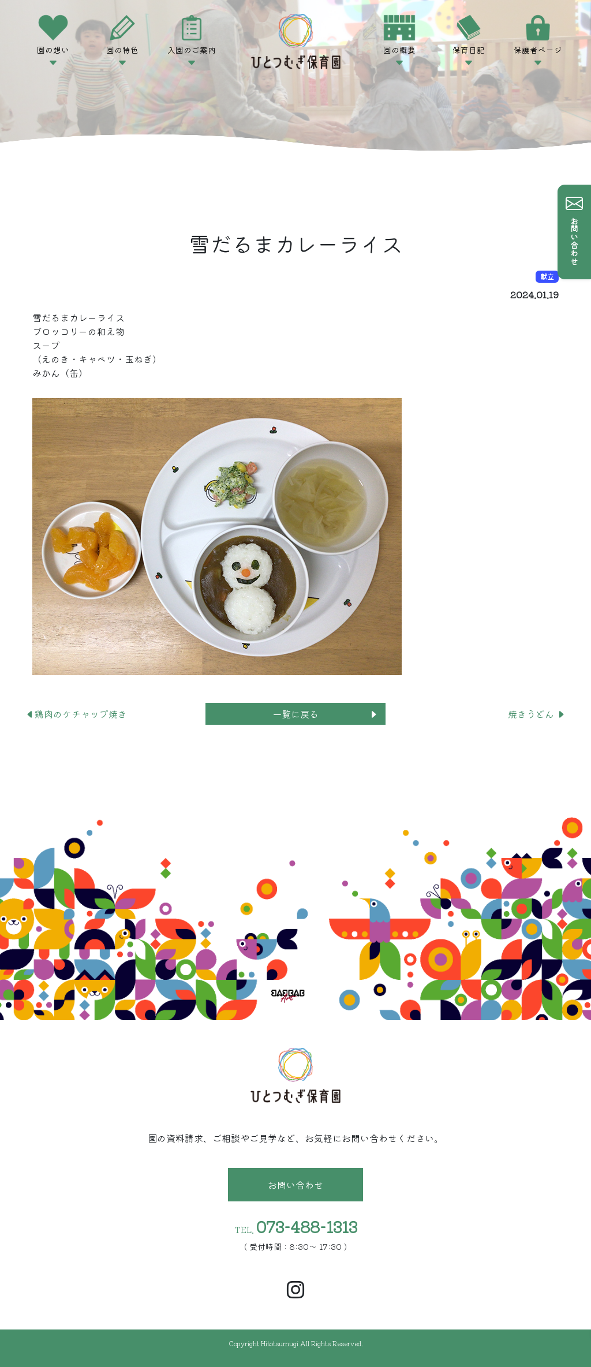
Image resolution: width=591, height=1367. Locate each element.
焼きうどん (537, 714)
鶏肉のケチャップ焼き (76, 714)
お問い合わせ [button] (295, 1185)
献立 (547, 276)
